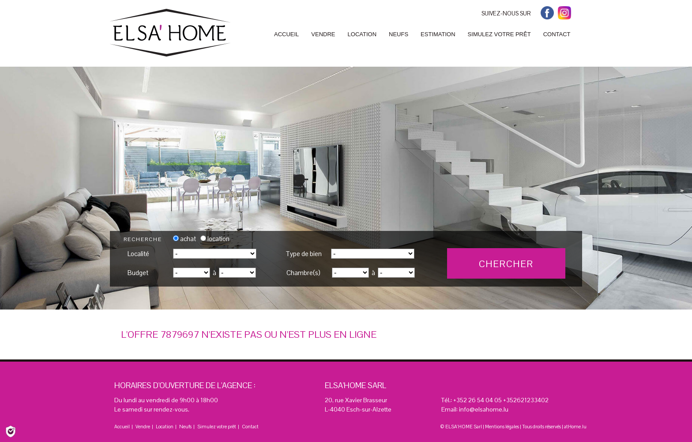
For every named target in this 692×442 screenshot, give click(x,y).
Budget (138, 272)
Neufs (185, 426)
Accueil (122, 426)
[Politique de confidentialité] (10, 430)
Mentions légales (502, 426)
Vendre (142, 426)
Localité (138, 253)
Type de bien (304, 253)
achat (184, 238)
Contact (250, 426)
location (214, 238)
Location (164, 426)
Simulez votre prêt (216, 426)
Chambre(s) (303, 272)
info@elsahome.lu (483, 409)
